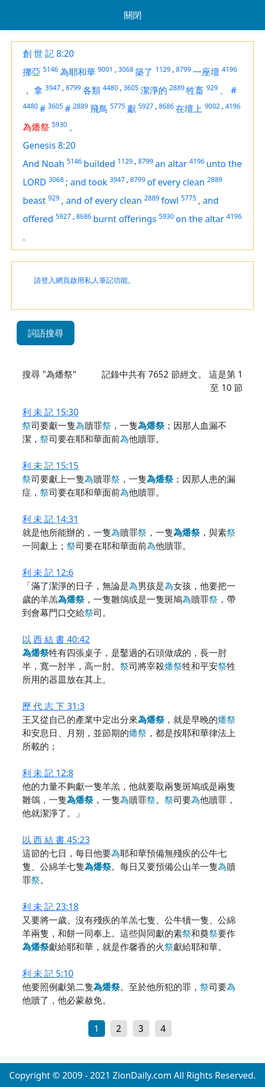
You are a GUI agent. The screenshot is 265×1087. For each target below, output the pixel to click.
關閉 (133, 15)
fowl (170, 200)
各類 (92, 90)
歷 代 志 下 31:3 (53, 706)
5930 (59, 124)
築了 (144, 72)
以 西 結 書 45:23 (56, 840)
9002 (211, 106)
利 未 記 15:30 (50, 412)
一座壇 (206, 72)
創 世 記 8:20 (48, 53)
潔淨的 (154, 90)
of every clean (176, 182)
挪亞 (32, 72)
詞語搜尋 (45, 333)
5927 (145, 106)
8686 (166, 106)
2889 (176, 87)
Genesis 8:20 (49, 145)
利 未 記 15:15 (50, 465)
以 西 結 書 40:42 (56, 639)
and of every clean (104, 200)
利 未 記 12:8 (47, 773)
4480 (110, 87)
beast (34, 200)
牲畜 (195, 90)
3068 (125, 69)
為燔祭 (36, 127)
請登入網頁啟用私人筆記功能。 (84, 280)
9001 (105, 69)
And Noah (43, 164)
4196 (229, 69)
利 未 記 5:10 (47, 973)
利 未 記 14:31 (50, 519)
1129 (163, 69)
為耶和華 (78, 72)
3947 (52, 87)
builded (100, 164)
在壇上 (189, 108)
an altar (171, 164)
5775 (117, 106)
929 (212, 87)
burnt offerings (125, 219)
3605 (130, 87)
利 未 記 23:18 (50, 906)
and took (88, 182)
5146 (50, 69)
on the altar (200, 219)
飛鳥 (99, 108)
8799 (183, 69)
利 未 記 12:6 (47, 572)
